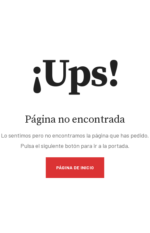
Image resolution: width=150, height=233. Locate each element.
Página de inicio (75, 167)
